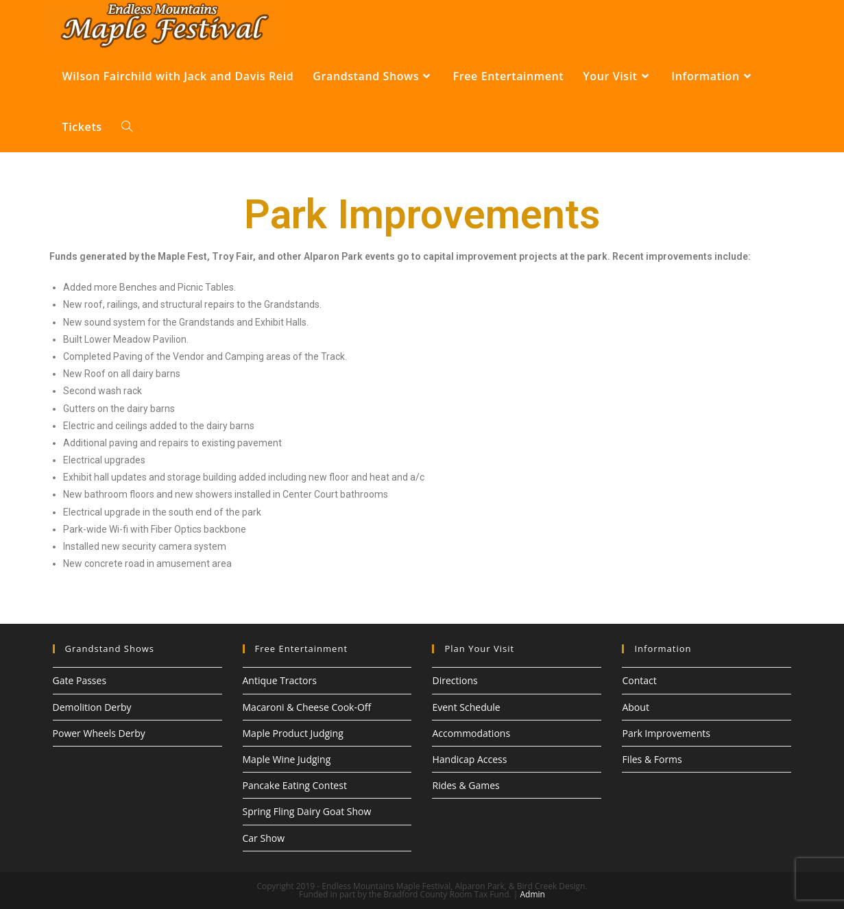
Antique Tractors (280, 680)
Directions (454, 680)
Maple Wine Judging (287, 759)
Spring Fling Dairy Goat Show (307, 811)
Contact (639, 680)
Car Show (264, 838)
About (635, 707)
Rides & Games (465, 785)
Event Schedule (466, 707)
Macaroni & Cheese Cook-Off (307, 707)
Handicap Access (469, 759)
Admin (532, 894)
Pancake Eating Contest (295, 785)
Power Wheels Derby (99, 733)
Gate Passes (80, 680)
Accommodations (471, 733)
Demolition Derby (92, 707)
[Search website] (127, 126)
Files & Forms (652, 759)
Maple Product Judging (293, 733)
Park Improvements (666, 733)
